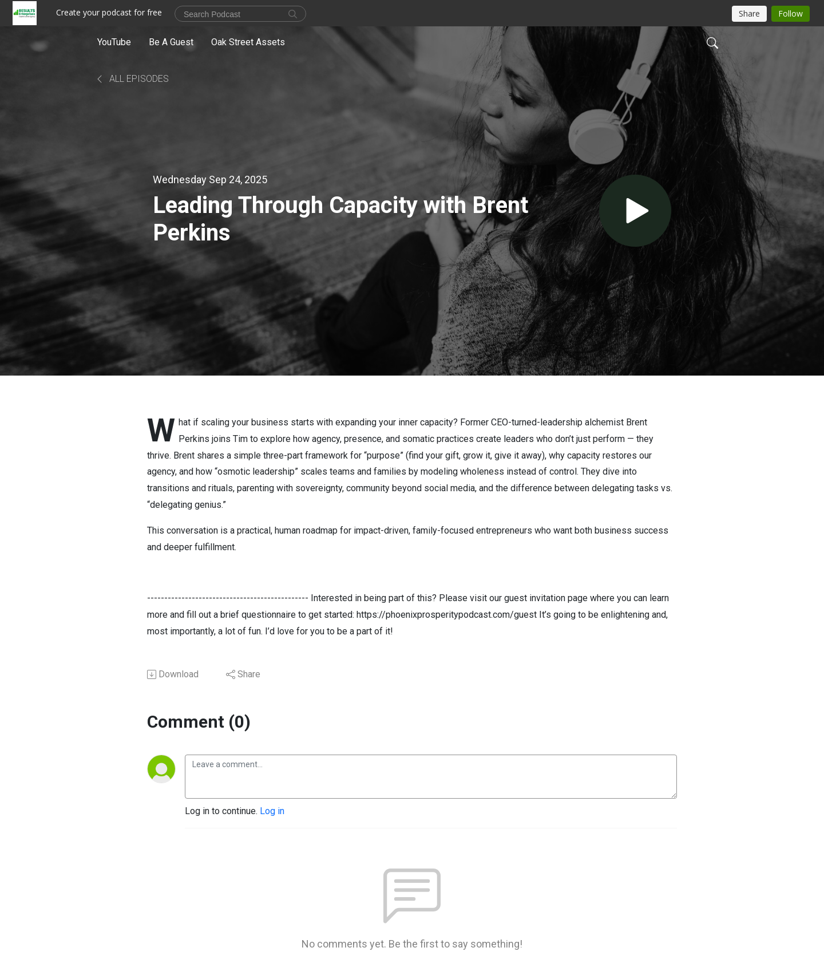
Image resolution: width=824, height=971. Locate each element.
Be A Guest (171, 42)
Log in (272, 811)
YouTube (114, 42)
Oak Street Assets (248, 42)
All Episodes (132, 78)
